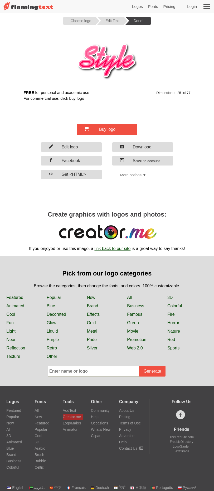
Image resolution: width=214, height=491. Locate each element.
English (15, 487)
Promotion (136, 339)
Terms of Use (130, 423)
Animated (15, 306)
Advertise (126, 436)
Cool (10, 314)
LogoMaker (72, 423)
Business (135, 306)
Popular (54, 297)
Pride (92, 339)
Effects (93, 314)
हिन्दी (119, 487)
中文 (55, 487)
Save (140, 160)
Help (95, 417)
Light (11, 331)
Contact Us (131, 448)
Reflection (15, 348)
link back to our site (112, 248)
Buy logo (99, 129)
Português (162, 487)
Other (52, 356)
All (129, 297)
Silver (92, 348)
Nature (173, 331)
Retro (52, 348)
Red (171, 339)
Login (192, 6)
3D (170, 297)
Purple (53, 339)
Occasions (99, 423)
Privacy (125, 429)
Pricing (169, 6)
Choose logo (81, 21)
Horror (173, 322)
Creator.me (72, 417)
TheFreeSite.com (181, 437)
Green (133, 322)
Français (76, 487)
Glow (51, 322)
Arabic (40, 448)
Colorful (174, 306)
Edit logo (63, 146)
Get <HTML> (67, 174)
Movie (132, 331)
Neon (11, 339)
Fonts (153, 6)
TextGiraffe (181, 451)
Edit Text (112, 21)
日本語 (138, 487)
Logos (137, 6)
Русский (187, 487)
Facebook (64, 160)
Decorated (56, 314)
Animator (70, 429)
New (91, 297)
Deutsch (99, 487)
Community (100, 410)
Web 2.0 (135, 348)
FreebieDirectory (181, 442)
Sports (173, 348)
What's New (100, 429)
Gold (91, 322)
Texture (13, 356)
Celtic (39, 467)
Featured (14, 297)
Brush (39, 455)
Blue (51, 306)
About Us (126, 410)
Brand (92, 306)
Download (136, 146)
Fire (171, 314)
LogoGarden (182, 446)
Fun (10, 322)
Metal (92, 331)
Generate (152, 371)
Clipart (96, 436)
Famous (134, 314)
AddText (69, 410)
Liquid (52, 331)
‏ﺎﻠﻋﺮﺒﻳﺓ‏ (37, 487)
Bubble (40, 461)
